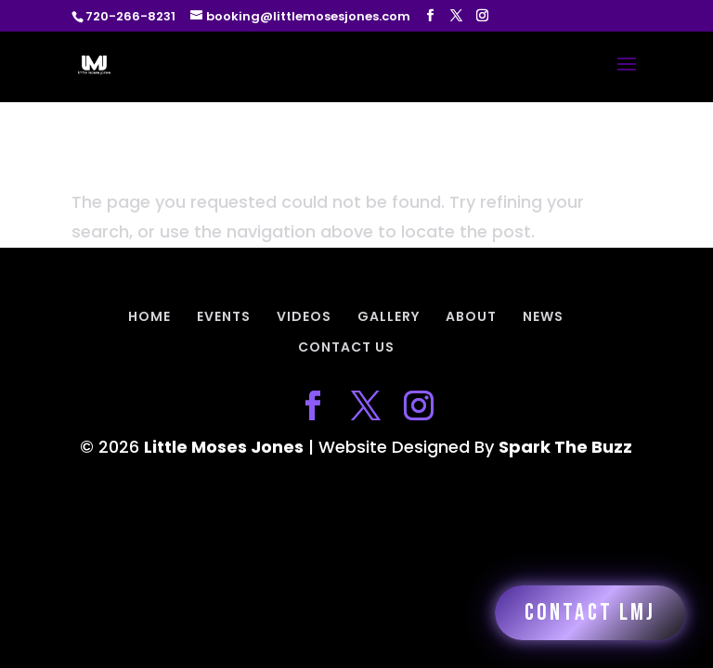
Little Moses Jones (224, 446)
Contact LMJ (590, 612)
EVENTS (224, 316)
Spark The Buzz (565, 446)
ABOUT (471, 316)
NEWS (543, 316)
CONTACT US (346, 347)
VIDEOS (304, 316)
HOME (149, 316)
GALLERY (388, 316)
